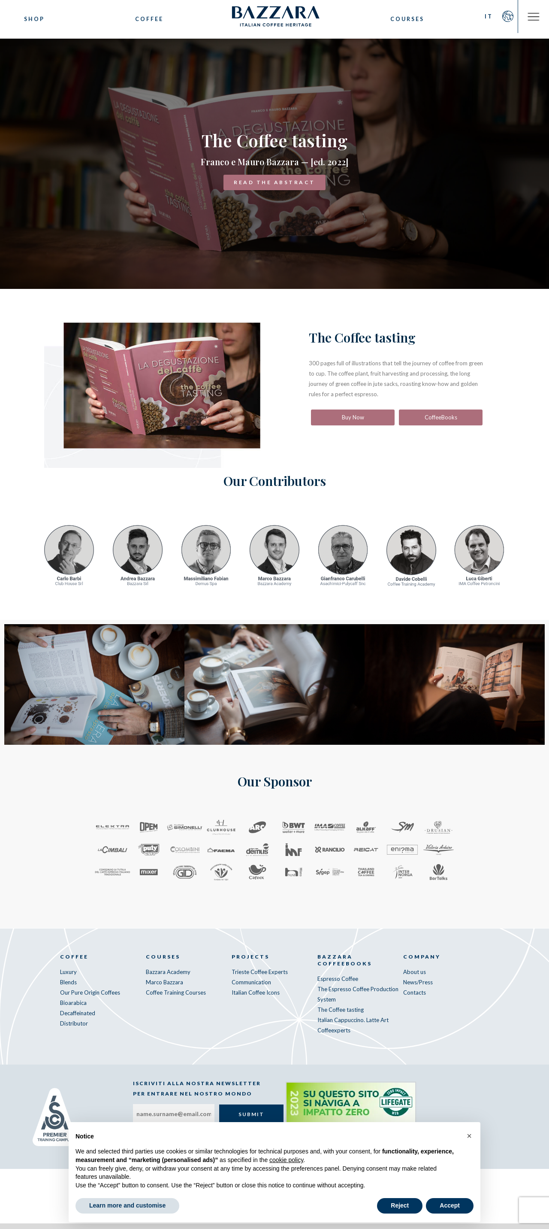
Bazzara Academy (168, 977)
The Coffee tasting (340, 1015)
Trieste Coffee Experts (260, 977)
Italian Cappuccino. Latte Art (353, 1025)
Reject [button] (400, 1205)
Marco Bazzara (164, 987)
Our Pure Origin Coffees (90, 998)
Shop (34, 19)
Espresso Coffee (337, 984)
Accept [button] (450, 1205)
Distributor (74, 1029)
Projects (250, 962)
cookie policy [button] (286, 1159)
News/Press (418, 987)
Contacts (414, 998)
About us (414, 977)
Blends (68, 987)
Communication (251, 987)
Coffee (146, 19)
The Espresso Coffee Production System (357, 999)
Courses (403, 19)
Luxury (68, 977)
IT (482, 19)
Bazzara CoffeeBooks (344, 965)
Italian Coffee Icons (256, 998)
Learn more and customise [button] (127, 1205)
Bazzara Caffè (274, 19)
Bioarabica (73, 1008)
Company (421, 962)
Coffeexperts (333, 1035)
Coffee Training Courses (176, 998)
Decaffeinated (77, 1018)
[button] (469, 1136)
